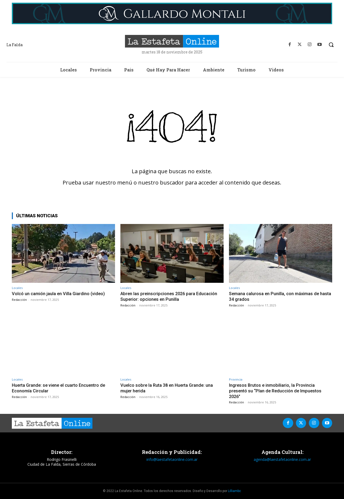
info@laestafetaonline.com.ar (172, 458)
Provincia (235, 379)
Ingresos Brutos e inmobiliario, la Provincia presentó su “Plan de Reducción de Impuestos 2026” (276, 390)
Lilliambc (234, 491)
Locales (17, 287)
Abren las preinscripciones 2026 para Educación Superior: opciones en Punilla (170, 296)
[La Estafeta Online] (172, 41)
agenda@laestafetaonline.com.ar (282, 458)
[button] (331, 44)
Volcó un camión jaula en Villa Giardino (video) (59, 293)
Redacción (19, 300)
